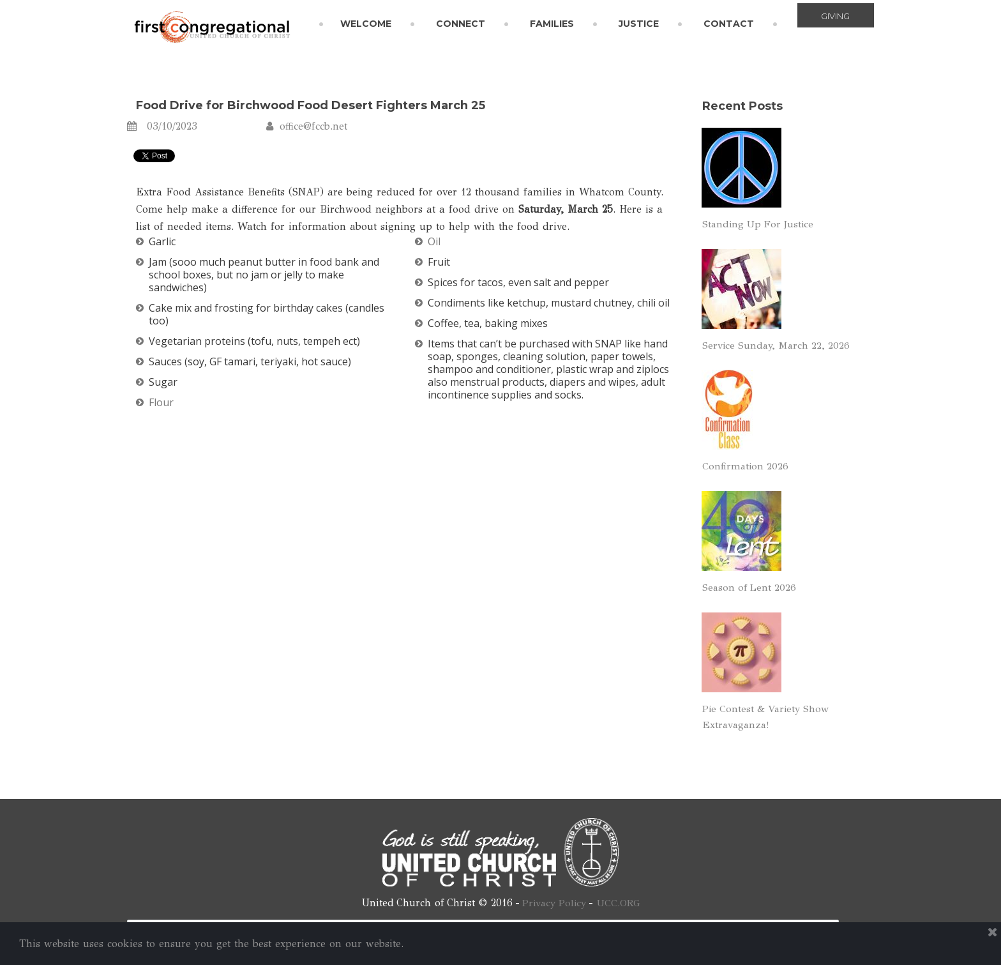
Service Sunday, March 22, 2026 (778, 345)
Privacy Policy (553, 903)
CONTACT (729, 23)
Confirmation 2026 (746, 466)
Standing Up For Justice (760, 224)
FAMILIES (552, 23)
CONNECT (460, 23)
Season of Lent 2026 (751, 587)
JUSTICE (639, 23)
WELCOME (365, 23)
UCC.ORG (620, 903)
